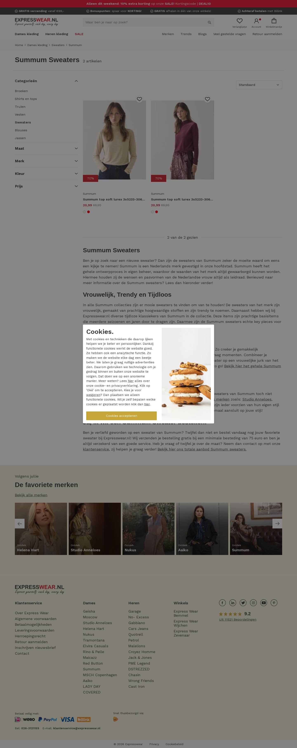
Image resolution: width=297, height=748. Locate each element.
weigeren (93, 395)
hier (131, 381)
